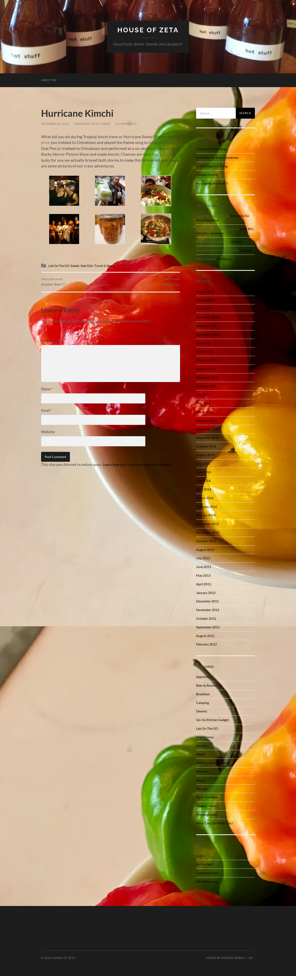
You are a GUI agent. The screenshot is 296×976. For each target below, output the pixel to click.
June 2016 (203, 343)
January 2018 (205, 300)
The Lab (201, 789)
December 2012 (207, 601)
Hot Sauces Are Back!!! (212, 183)
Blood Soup (171, 282)
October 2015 (206, 386)
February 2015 (206, 420)
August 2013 (205, 550)
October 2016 (206, 326)
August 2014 (205, 455)
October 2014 (206, 446)
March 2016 (204, 351)
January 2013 (205, 593)
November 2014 (207, 437)
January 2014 (205, 515)
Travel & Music (104, 266)
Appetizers (204, 677)
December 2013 (207, 524)
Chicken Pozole (207, 174)
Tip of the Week (207, 797)
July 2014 (203, 463)
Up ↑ (252, 958)
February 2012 (206, 644)
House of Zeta (148, 30)
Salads (75, 266)
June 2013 (203, 567)
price (45, 142)
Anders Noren (233, 958)
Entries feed (204, 864)
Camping (202, 703)
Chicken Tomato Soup (211, 149)
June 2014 (203, 472)
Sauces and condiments (212, 763)
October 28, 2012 (55, 123)
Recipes (201, 746)
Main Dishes (205, 737)
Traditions (224, 259)
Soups (200, 780)
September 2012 (208, 627)
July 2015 (203, 394)
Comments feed (207, 873)
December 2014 (207, 429)
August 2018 (205, 291)
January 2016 (205, 369)
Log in (200, 856)
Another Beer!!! (53, 282)
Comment (50, 340)
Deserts (201, 711)
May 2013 (203, 575)
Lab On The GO (59, 266)
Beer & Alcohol (206, 685)
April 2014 (203, 489)
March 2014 (204, 498)
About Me (49, 80)
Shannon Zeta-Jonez (92, 123)
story (164, 154)
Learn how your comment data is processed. (137, 464)
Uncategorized (206, 814)
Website (48, 431)
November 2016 (207, 317)
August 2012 (205, 636)
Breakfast (203, 694)
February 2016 (206, 360)
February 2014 (206, 506)
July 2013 (203, 558)
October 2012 (206, 618)
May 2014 (203, 481)
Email (46, 410)
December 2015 (207, 377)
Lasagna (236, 241)
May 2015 (203, 403)
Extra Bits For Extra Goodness (217, 157)
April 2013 (203, 584)
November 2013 (207, 532)
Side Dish (87, 266)
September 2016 (208, 334)
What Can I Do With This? (214, 823)
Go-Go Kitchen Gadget (212, 720)
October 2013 (206, 541)
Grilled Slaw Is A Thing (212, 166)
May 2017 (203, 308)
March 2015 (204, 412)
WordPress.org (206, 881)
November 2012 (207, 610)
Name (47, 389)
